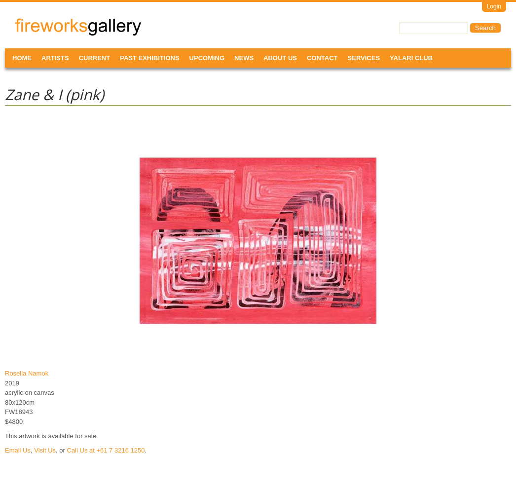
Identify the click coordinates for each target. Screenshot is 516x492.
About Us (280, 58)
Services (364, 58)
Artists (55, 58)
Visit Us (45, 450)
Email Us (18, 450)
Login (494, 6)
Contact (322, 58)
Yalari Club (411, 58)
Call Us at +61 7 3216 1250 (106, 450)
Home (22, 58)
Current (95, 58)
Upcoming (207, 58)
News (244, 58)
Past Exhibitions (149, 58)
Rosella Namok (26, 373)
